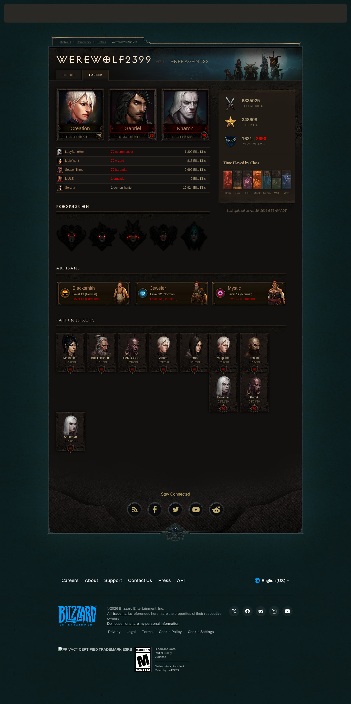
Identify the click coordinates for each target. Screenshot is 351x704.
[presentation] (20, 13)
